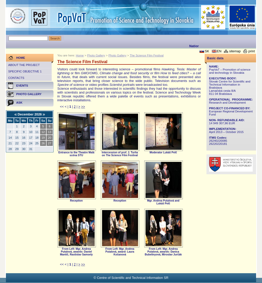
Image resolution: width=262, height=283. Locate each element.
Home (80, 55)
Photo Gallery (96, 55)
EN (219, 51)
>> (83, 107)
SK (207, 51)
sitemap (235, 51)
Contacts (16, 77)
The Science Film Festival (147, 55)
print (251, 51)
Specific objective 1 (25, 71)
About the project (24, 64)
